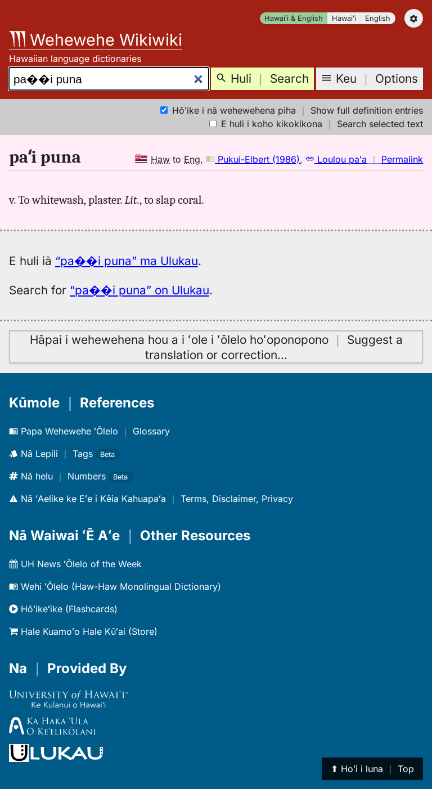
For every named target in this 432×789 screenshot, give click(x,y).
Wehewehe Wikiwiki (95, 40)
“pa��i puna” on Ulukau (139, 290)
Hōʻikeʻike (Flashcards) (63, 609)
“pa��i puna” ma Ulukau (126, 261)
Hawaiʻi (344, 18)
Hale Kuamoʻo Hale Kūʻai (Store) (83, 631)
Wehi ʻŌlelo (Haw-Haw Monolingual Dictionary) (115, 586)
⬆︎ (372, 768)
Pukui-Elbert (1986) (253, 159)
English (377, 18)
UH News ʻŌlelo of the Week (75, 564)
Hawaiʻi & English (293, 18)
